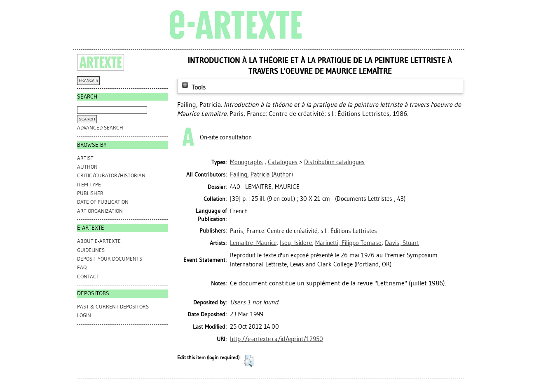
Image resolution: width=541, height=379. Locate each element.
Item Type (89, 184)
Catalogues (282, 162)
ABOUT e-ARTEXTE (99, 241)
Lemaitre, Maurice (253, 243)
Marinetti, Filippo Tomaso (348, 243)
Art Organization (100, 211)
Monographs (246, 162)
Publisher (90, 193)
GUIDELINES (91, 250)
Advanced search (100, 128)
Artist (85, 158)
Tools (193, 87)
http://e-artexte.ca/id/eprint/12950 (276, 339)
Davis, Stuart (402, 243)
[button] (248, 361)
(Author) (261, 174)
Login (84, 315)
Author (87, 167)
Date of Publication (103, 202)
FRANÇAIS (88, 80)
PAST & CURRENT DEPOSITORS (113, 307)
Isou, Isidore (296, 243)
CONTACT (88, 276)
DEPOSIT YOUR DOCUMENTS (109, 259)
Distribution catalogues (334, 162)
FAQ (82, 267)
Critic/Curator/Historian (111, 175)
